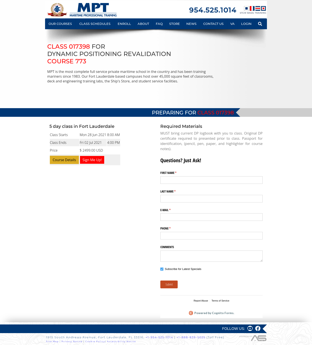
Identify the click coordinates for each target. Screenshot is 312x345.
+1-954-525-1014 (159, 337)
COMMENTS (167, 247)
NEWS (191, 24)
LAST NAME (173, 191)
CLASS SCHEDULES (94, 24)
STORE (174, 24)
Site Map (52, 341)
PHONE (170, 228)
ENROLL (124, 24)
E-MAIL (170, 210)
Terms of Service (220, 300)
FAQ (159, 24)
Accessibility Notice (121, 341)
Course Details (64, 159)
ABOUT (143, 24)
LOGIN (246, 24)
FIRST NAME (173, 173)
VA (232, 24)
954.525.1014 (212, 10)
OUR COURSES (60, 24)
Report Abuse (201, 300)
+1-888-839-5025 (191, 337)
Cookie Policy (95, 341)
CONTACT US (213, 24)
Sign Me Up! (92, 159)
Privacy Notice (72, 341)
